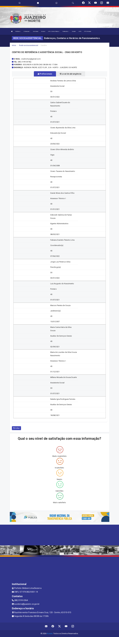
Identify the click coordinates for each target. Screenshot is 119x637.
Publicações (65, 31)
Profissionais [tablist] (45, 74)
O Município (27, 31)
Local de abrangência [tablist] (70, 74)
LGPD (80, 31)
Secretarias (35, 31)
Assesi (50, 633)
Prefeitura (18, 31)
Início (14, 45)
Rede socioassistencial (28, 45)
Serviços (43, 31)
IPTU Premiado (87, 31)
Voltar (16, 428)
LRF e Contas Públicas (54, 31)
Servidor (74, 31)
